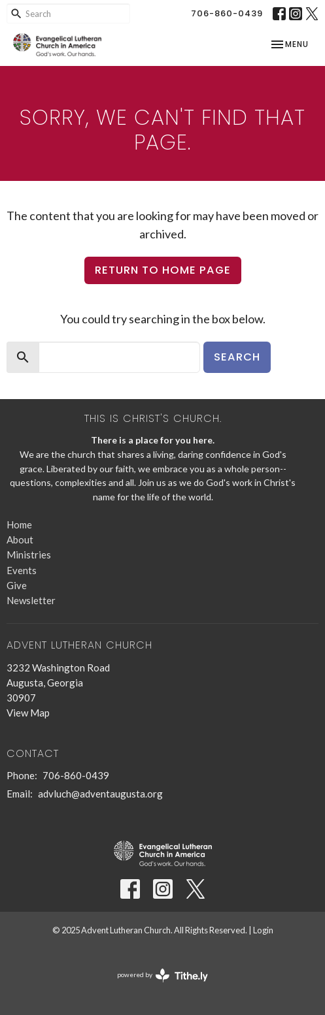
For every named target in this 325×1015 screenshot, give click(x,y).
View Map (28, 712)
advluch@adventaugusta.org (100, 793)
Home (19, 524)
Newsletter (31, 600)
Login (263, 930)
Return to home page (163, 270)
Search (237, 356)
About (20, 539)
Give (17, 585)
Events (22, 570)
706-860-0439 (227, 13)
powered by (162, 975)
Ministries (29, 554)
